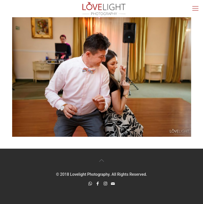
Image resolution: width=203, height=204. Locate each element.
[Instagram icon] (105, 183)
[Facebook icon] (98, 183)
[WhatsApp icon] (90, 183)
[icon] (113, 183)
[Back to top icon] (102, 160)
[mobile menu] (195, 8)
